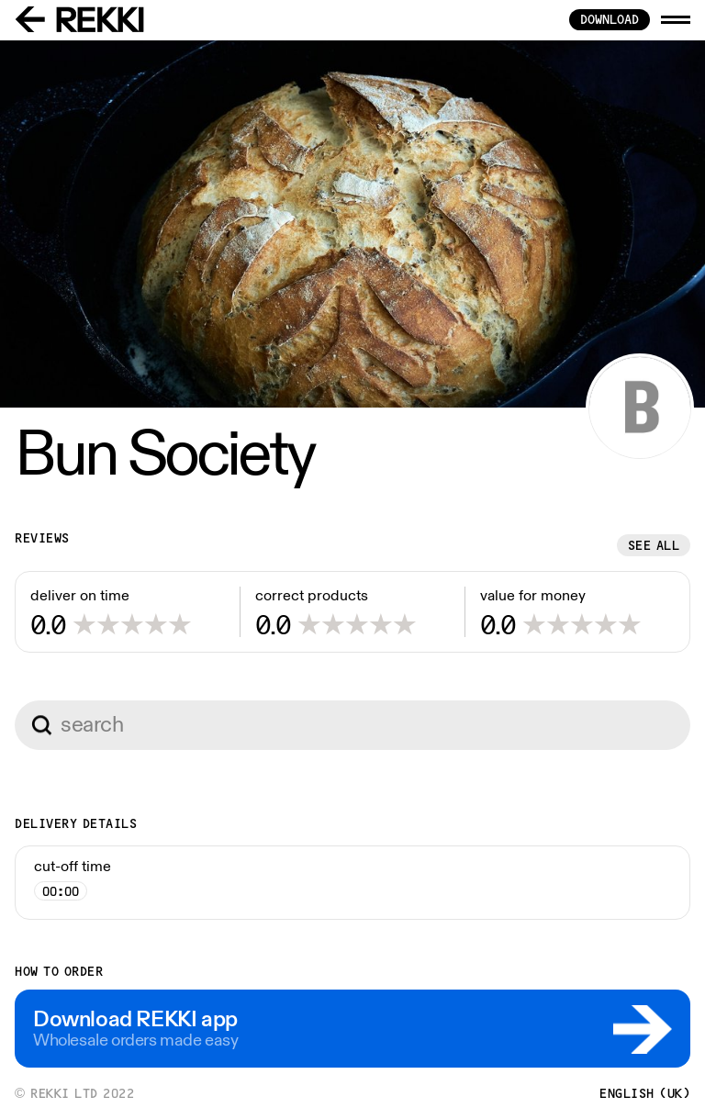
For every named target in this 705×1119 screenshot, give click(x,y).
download (609, 19)
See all (654, 545)
